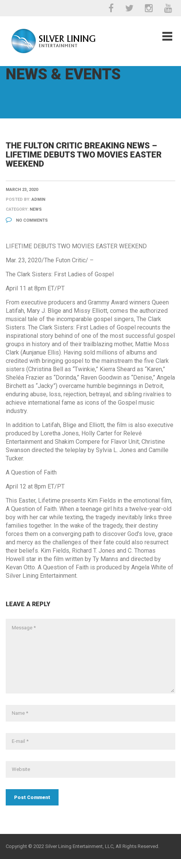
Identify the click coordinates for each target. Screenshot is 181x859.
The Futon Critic (65, 260)
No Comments (27, 220)
